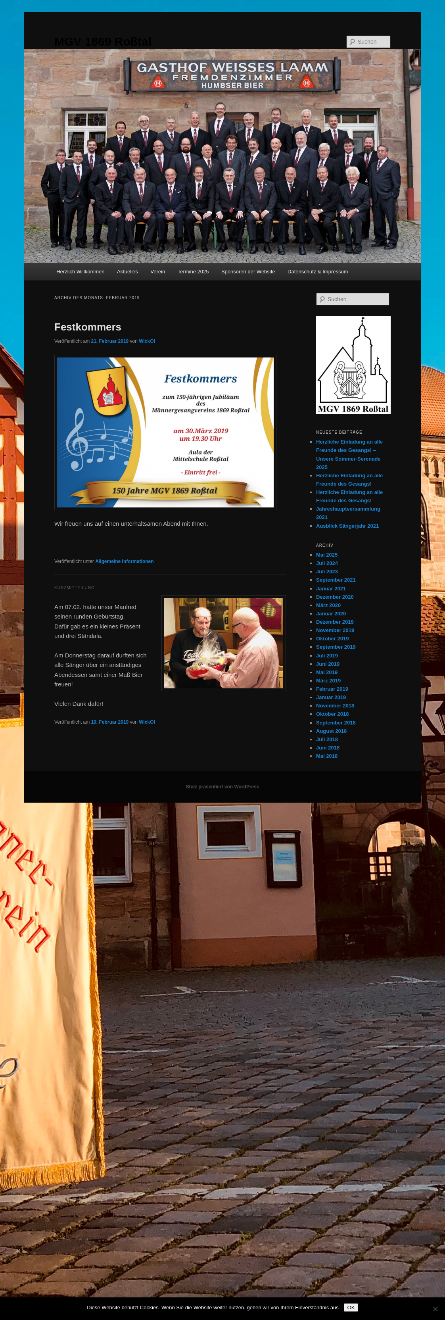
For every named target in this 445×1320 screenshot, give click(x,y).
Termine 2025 (193, 272)
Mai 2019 (327, 672)
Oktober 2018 (332, 714)
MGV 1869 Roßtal (103, 41)
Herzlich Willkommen (80, 272)
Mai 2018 (327, 756)
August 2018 (331, 731)
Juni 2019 (328, 664)
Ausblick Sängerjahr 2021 (347, 526)
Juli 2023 (327, 571)
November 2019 (335, 630)
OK (351, 1307)
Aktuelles (127, 272)
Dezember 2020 (335, 597)
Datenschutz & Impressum (318, 272)
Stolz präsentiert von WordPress (222, 787)
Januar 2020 (331, 614)
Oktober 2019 (332, 639)
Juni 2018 (328, 748)
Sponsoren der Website (248, 272)
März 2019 (328, 681)
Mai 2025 (327, 555)
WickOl (147, 341)
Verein (157, 272)
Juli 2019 (327, 656)
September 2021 (336, 580)
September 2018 (336, 723)
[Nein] (435, 1309)
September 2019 (336, 647)
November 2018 (335, 706)
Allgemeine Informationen (124, 561)
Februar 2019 (332, 689)
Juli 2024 (327, 563)
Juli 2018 (327, 739)
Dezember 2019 (335, 622)
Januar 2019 (331, 697)
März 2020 (328, 605)
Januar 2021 (331, 589)
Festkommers (87, 327)
